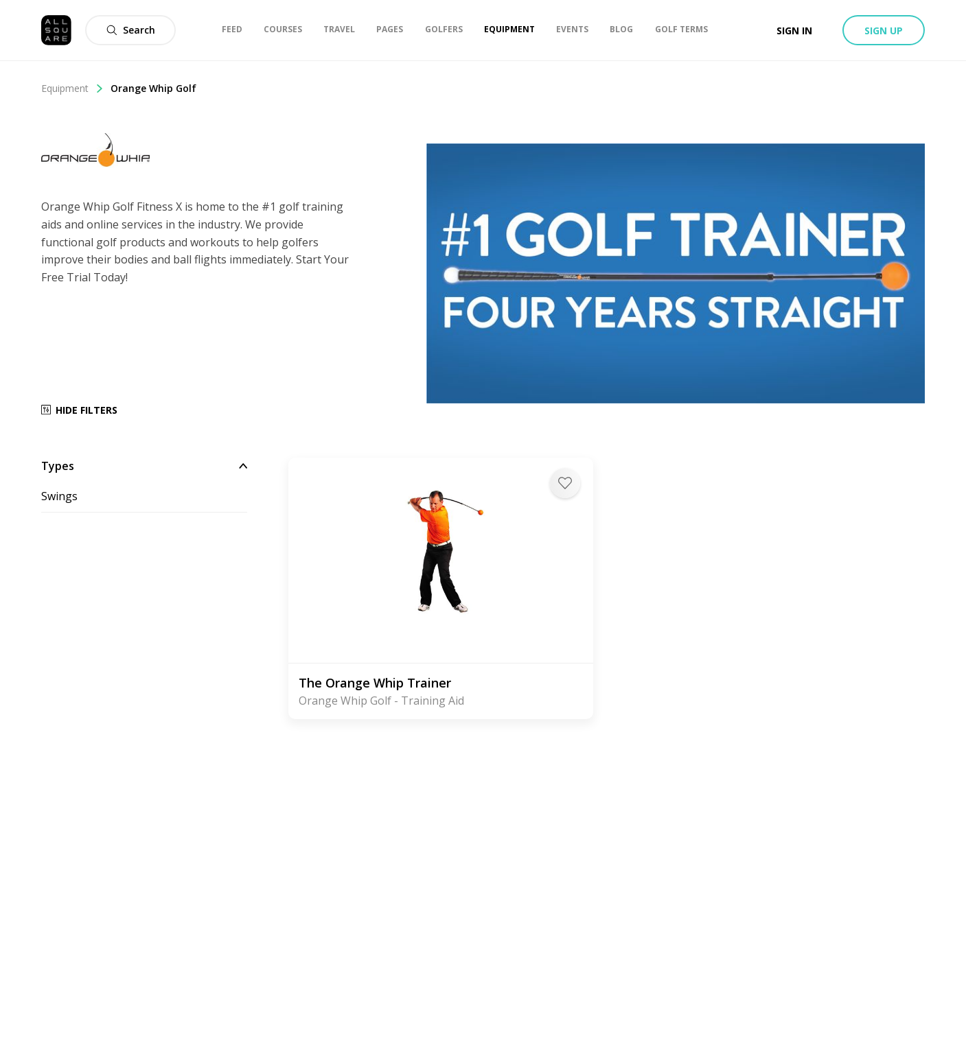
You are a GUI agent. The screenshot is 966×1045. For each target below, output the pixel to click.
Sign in (794, 30)
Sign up (883, 30)
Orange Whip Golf (153, 88)
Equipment (72, 88)
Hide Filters (79, 409)
